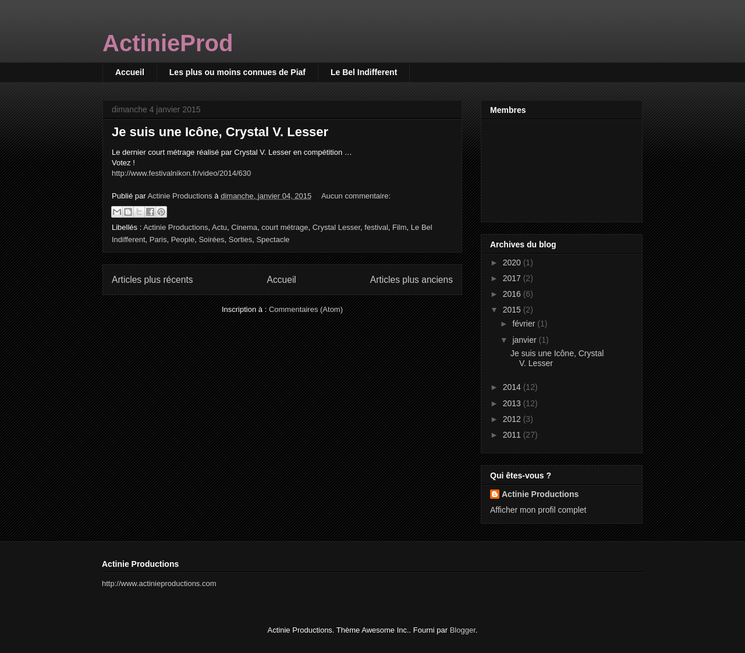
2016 (513, 294)
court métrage (284, 227)
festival (376, 227)
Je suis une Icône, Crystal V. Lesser (220, 132)
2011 (513, 434)
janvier (525, 340)
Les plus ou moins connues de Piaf (237, 72)
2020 (513, 262)
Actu (219, 227)
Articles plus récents (152, 280)
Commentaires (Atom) (306, 309)
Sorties (240, 239)
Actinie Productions (175, 227)
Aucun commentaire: (356, 195)
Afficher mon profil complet (538, 509)
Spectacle (272, 239)
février (524, 323)
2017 (513, 278)
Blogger (463, 630)
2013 (513, 403)
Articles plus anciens (411, 280)
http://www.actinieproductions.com (159, 583)
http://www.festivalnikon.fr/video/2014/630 (181, 173)
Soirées (211, 239)
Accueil (129, 72)
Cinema (244, 227)
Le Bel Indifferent (364, 72)
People (182, 239)
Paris (158, 239)
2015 (513, 309)
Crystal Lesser (336, 227)
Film (399, 227)
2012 (513, 419)
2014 (513, 387)
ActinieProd (167, 43)
